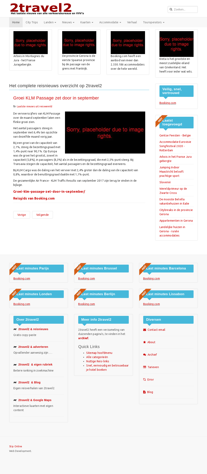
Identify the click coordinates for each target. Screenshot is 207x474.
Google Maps (32, 400)
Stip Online (15, 446)
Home (16, 22)
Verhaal (132, 22)
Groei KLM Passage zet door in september (56, 97)
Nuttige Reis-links (97, 361)
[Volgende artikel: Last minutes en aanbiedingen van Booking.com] (42, 215)
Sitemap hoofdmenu (99, 352)
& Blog (27, 382)
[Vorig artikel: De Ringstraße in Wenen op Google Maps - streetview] (21, 215)
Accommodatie (110, 22)
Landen (50, 22)
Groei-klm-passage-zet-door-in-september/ (49, 191)
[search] (183, 9)
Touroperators (153, 22)
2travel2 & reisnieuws (30, 329)
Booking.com (167, 102)
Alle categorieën (97, 357)
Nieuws (68, 22)
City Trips (32, 22)
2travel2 (30, 346)
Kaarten (86, 22)
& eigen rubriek (33, 364)
